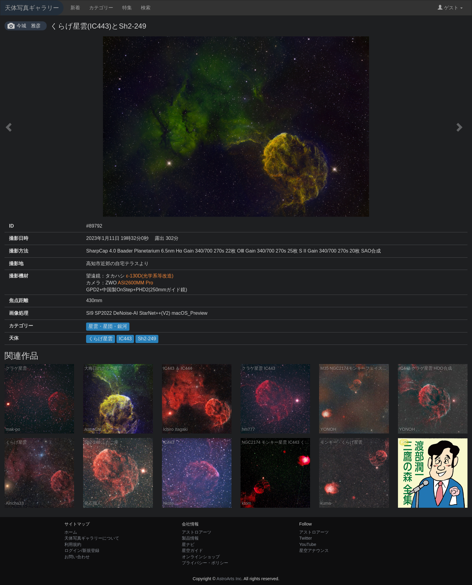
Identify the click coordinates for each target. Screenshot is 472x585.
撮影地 (16, 263)
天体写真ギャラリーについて (91, 538)
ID (11, 225)
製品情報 (190, 538)
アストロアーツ (196, 532)
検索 (146, 7)
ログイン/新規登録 (81, 550)
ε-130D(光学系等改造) (149, 275)
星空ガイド (192, 550)
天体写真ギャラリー (32, 8)
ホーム (70, 532)
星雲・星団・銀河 (107, 326)
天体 (14, 338)
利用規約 (72, 544)
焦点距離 (18, 300)
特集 (127, 7)
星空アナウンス (314, 550)
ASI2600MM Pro (135, 282)
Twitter (305, 538)
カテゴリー (101, 7)
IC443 (125, 338)
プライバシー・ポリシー (205, 562)
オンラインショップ (201, 556)
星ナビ (188, 544)
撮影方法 (18, 250)
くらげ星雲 (100, 338)
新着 (75, 7)
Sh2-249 (147, 338)
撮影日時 (18, 238)
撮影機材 (18, 275)
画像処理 (18, 313)
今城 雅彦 (29, 25)
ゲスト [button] (450, 7)
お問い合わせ (77, 556)
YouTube (307, 544)
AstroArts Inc (228, 578)
